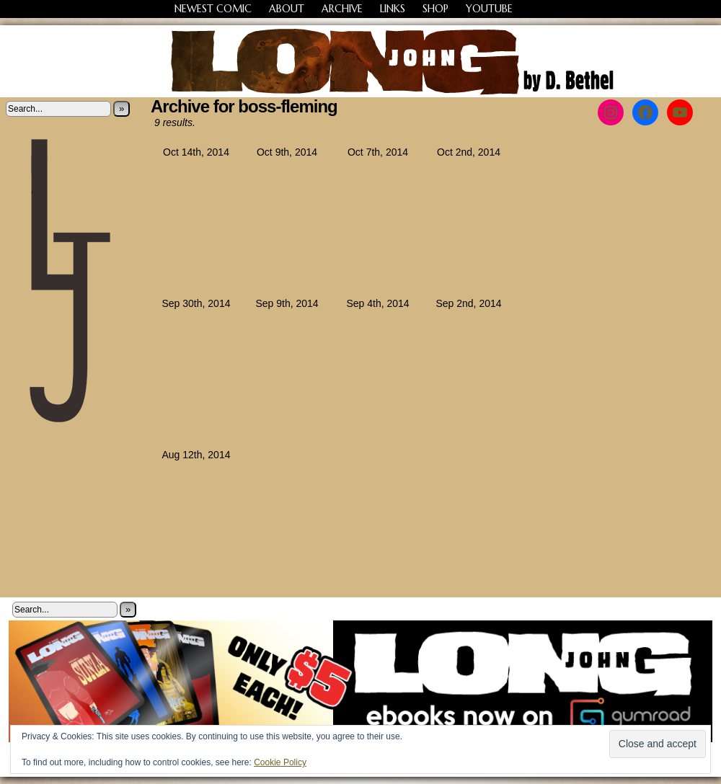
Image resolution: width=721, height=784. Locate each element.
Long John (360, 61)
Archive (342, 8)
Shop (435, 8)
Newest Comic (213, 8)
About (286, 8)
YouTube (489, 8)
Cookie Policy (280, 762)
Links (392, 8)
